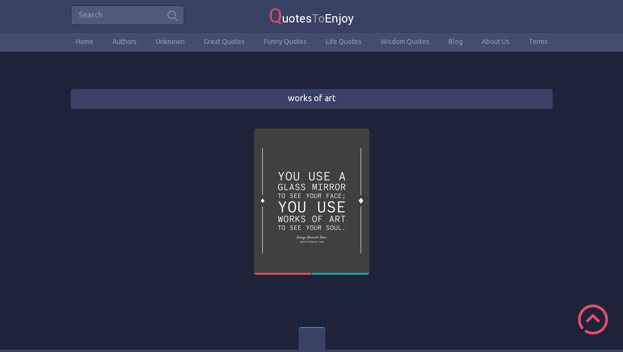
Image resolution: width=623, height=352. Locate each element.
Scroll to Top (593, 319)
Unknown (170, 41)
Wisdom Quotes (405, 41)
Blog (456, 41)
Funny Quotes (285, 41)
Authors (124, 41)
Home (84, 41)
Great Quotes (224, 41)
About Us (496, 41)
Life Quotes (344, 41)
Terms (538, 41)
